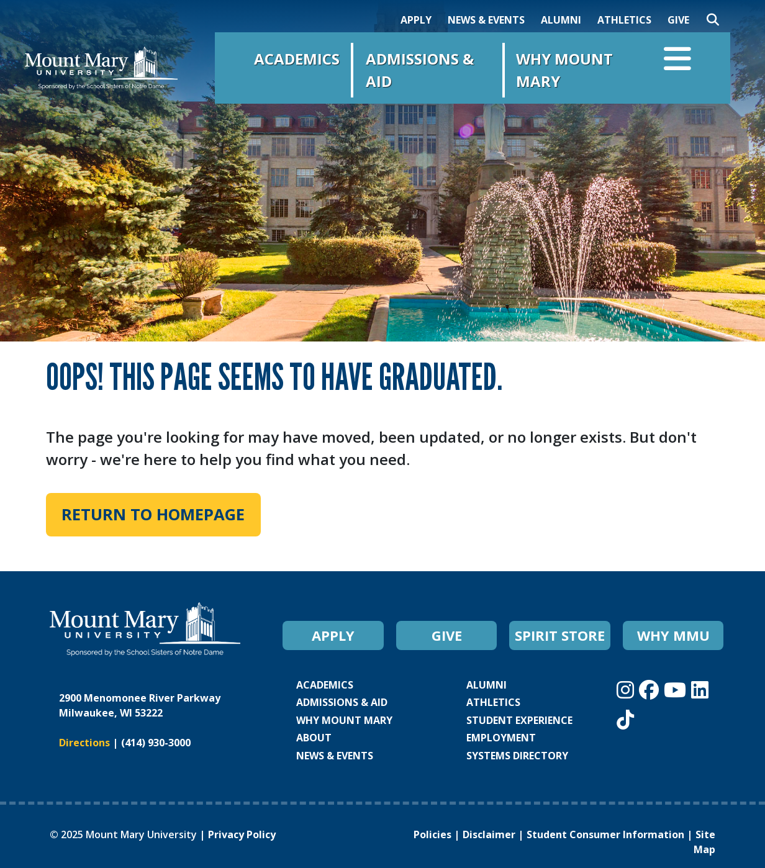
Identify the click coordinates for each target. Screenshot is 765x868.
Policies (432, 834)
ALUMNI (561, 20)
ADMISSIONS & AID (341, 702)
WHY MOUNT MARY (344, 720)
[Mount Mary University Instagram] (628, 689)
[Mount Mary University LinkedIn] (699, 689)
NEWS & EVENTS (486, 20)
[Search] (712, 20)
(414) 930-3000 (156, 742)
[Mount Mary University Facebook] (651, 689)
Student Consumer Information (605, 834)
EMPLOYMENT (501, 737)
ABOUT (314, 737)
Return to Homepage (153, 514)
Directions (84, 742)
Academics (297, 58)
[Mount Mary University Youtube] (677, 689)
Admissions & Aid (420, 69)
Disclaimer (489, 834)
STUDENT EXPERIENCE (519, 720)
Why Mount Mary (564, 69)
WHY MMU (673, 635)
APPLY (416, 20)
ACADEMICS (324, 685)
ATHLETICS (624, 20)
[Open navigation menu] (677, 62)
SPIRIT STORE (560, 635)
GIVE (678, 20)
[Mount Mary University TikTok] (625, 719)
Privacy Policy (242, 834)
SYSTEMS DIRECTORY (517, 755)
